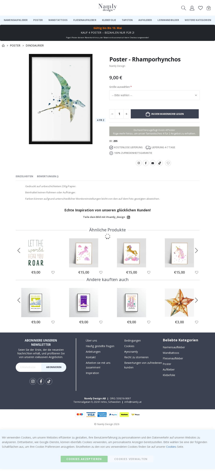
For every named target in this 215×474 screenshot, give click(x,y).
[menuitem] (16, 20)
